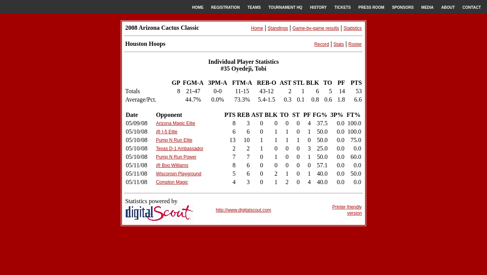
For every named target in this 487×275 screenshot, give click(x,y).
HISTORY (318, 7)
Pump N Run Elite (174, 140)
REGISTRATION (225, 7)
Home (257, 28)
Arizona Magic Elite (175, 123)
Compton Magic (172, 182)
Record (321, 44)
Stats (338, 44)
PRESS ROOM (372, 7)
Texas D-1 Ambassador (179, 148)
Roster (355, 44)
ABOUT (448, 7)
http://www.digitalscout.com (243, 210)
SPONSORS (403, 7)
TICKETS (342, 7)
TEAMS (254, 7)
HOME (197, 7)
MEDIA (427, 7)
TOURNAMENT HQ (285, 7)
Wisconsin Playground (178, 173)
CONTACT (472, 7)
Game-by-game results (315, 28)
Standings (278, 28)
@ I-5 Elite (166, 131)
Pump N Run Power (176, 157)
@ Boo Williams (172, 165)
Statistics (353, 28)
